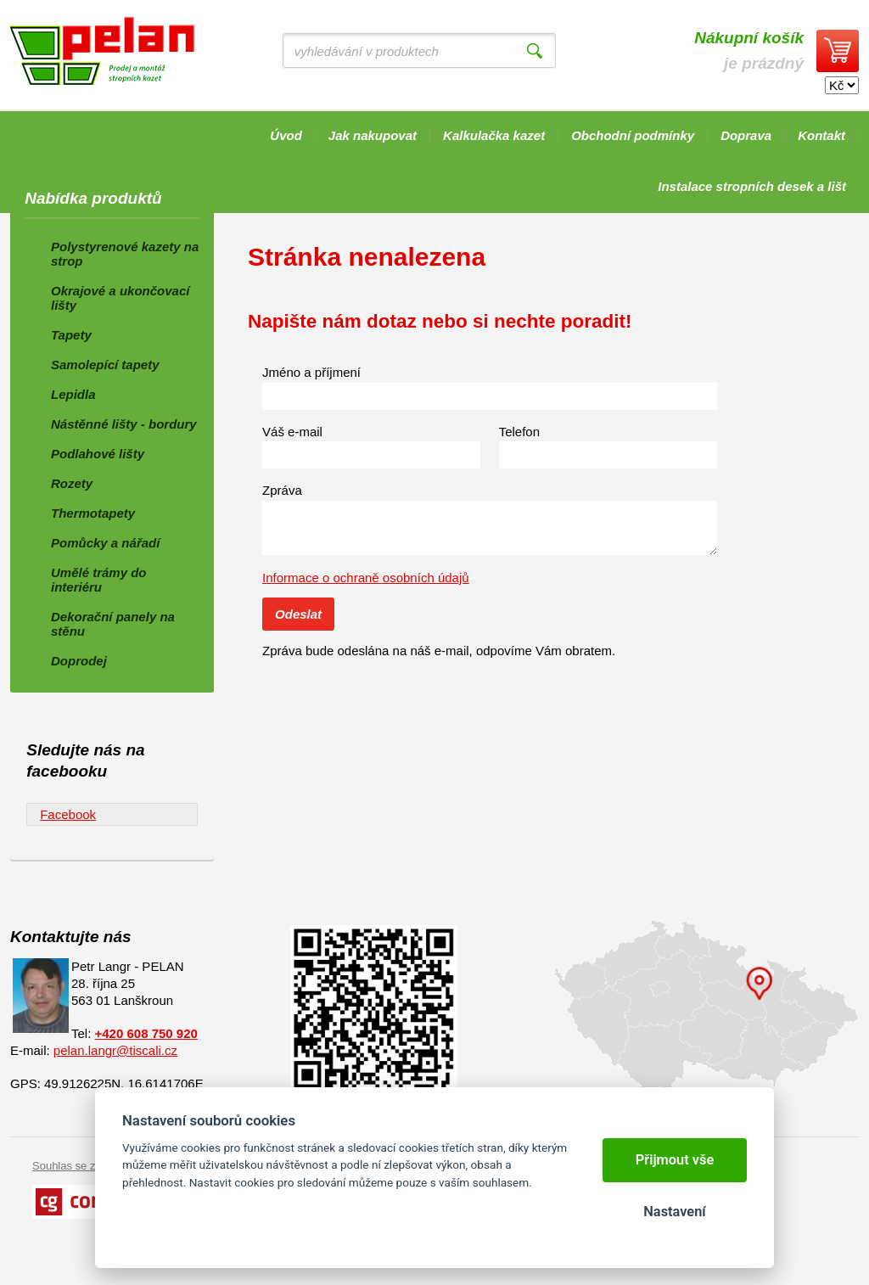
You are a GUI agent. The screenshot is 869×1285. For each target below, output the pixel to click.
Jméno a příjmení (311, 372)
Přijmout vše (675, 1160)
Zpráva (282, 490)
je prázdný (749, 50)
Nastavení (674, 1212)
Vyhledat (534, 51)
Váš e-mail (292, 431)
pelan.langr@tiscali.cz (115, 1050)
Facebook (68, 814)
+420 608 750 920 (146, 1033)
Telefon (519, 431)
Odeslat (298, 614)
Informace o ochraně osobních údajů (365, 577)
